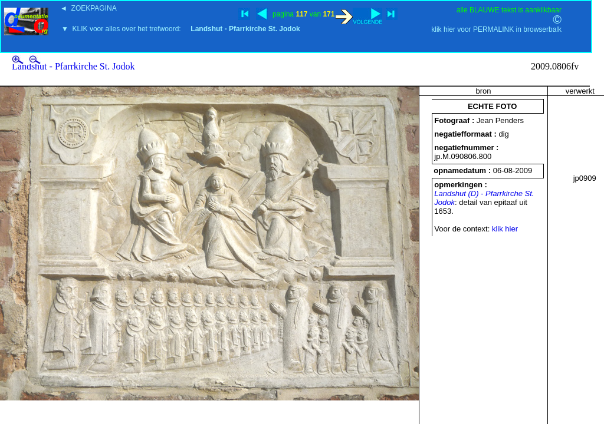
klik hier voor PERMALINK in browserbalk (496, 29)
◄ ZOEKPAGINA (88, 8)
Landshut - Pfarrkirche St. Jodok (73, 66)
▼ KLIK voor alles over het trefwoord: (180, 29)
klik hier (505, 228)
